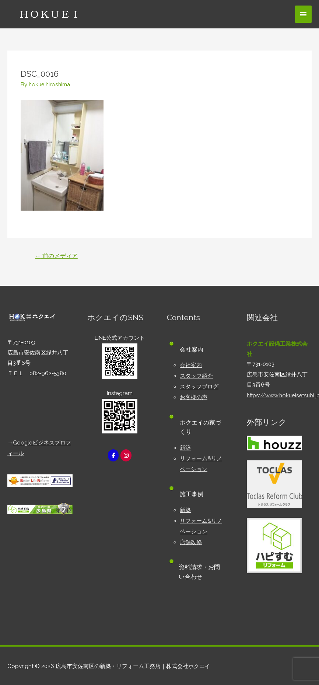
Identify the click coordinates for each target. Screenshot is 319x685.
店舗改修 (191, 538)
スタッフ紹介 (196, 375)
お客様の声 (193, 395)
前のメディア (56, 255)
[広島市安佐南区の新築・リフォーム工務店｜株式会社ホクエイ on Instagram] (126, 455)
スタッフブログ (199, 385)
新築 (185, 446)
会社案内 (191, 364)
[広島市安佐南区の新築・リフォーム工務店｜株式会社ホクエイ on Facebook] (113, 455)
